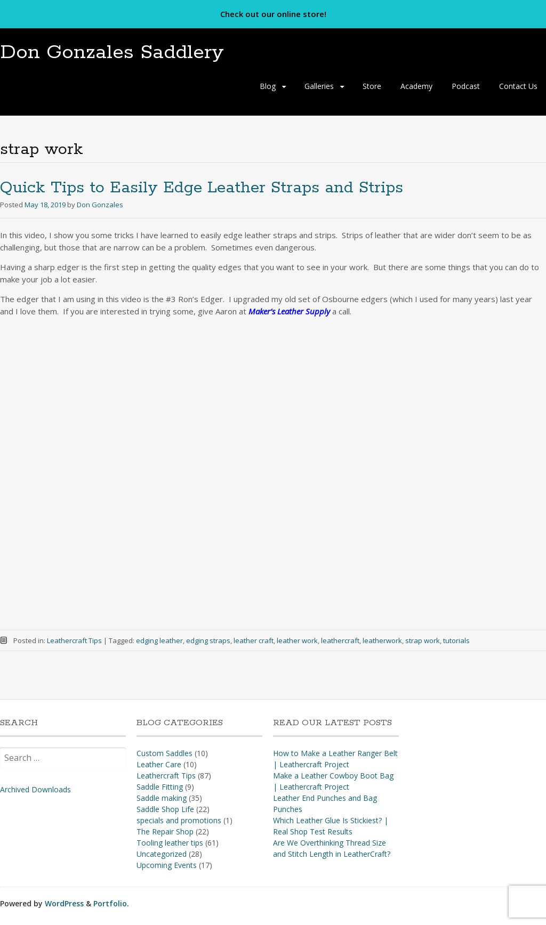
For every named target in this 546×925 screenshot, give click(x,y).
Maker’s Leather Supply (289, 311)
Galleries (319, 86)
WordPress (64, 903)
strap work (422, 640)
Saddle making (161, 798)
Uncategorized (161, 854)
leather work (297, 640)
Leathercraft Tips (74, 640)
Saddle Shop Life (165, 809)
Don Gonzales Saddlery (112, 52)
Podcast (466, 86)
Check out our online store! (273, 14)
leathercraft (340, 640)
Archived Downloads (35, 789)
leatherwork (382, 640)
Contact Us (518, 86)
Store (372, 86)
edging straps (208, 640)
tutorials (456, 640)
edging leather (159, 640)
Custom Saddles (164, 753)
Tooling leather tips (169, 843)
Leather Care (158, 764)
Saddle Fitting (159, 787)
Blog (268, 86)
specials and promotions (178, 820)
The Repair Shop (165, 831)
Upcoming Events (166, 865)
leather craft (254, 640)
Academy (416, 86)
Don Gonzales (100, 204)
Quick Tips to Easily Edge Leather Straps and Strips (201, 187)
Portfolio (110, 903)
